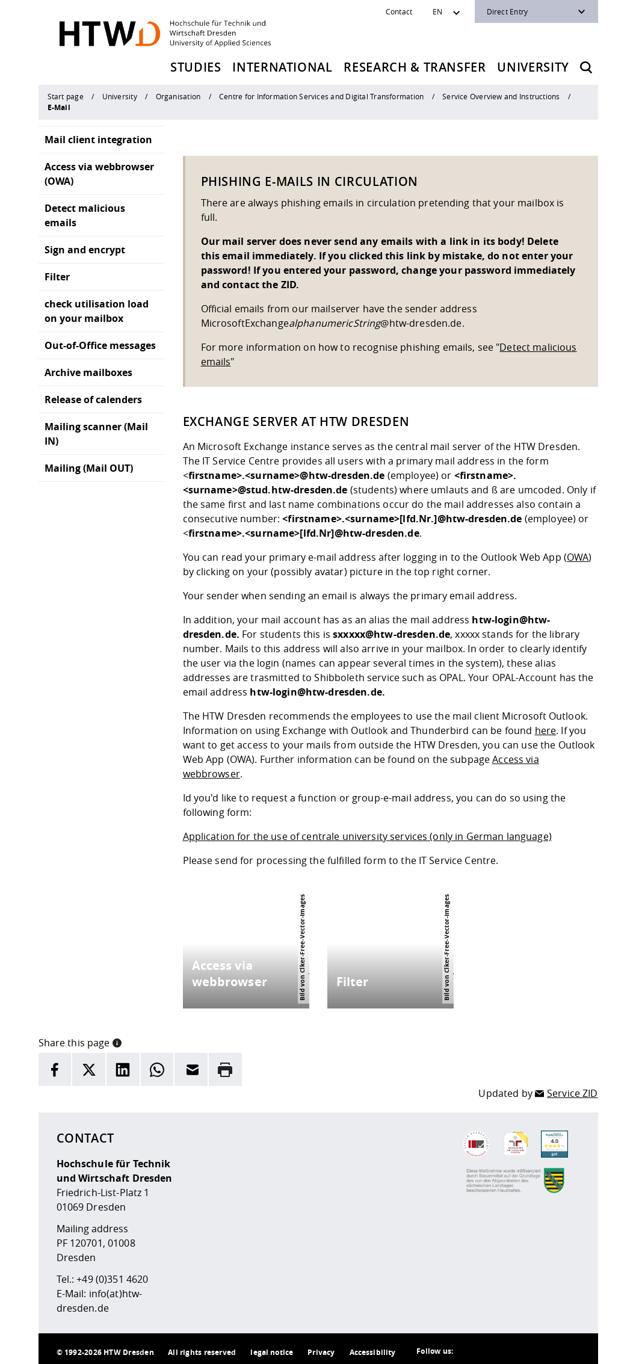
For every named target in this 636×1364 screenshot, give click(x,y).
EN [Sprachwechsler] (437, 11)
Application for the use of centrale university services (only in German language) (367, 836)
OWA (577, 557)
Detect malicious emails (85, 215)
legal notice (271, 1347)
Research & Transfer (415, 67)
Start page (66, 96)
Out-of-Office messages (100, 345)
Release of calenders (93, 399)
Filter (57, 276)
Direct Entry (507, 11)
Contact (399, 11)
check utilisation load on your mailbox (97, 311)
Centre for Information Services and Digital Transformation (321, 96)
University (533, 67)
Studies (195, 67)
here (546, 730)
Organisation (178, 96)
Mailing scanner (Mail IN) (96, 434)
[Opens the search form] (586, 67)
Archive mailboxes (88, 372)
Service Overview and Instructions (501, 96)
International (282, 67)
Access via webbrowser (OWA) (99, 174)
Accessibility (373, 1347)
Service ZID (572, 1088)
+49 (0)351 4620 (112, 1273)
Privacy (321, 1347)
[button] (117, 1036)
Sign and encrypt (85, 249)
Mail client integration (98, 139)
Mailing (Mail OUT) (89, 468)
